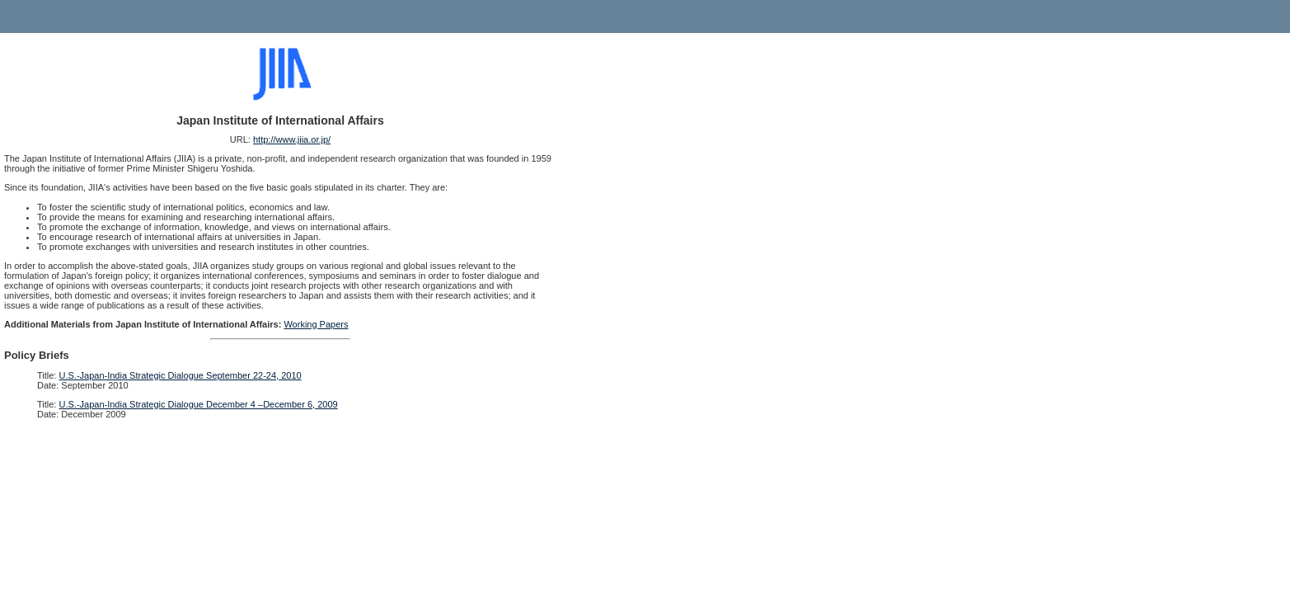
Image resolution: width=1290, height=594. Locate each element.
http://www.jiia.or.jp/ (292, 139)
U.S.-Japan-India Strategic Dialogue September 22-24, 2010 (180, 375)
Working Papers (316, 324)
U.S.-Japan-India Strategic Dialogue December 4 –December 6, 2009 (198, 404)
